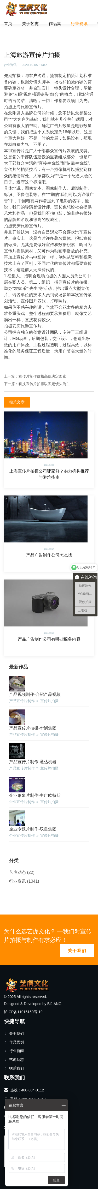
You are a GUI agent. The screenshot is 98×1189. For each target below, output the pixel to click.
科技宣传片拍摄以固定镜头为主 (44, 384)
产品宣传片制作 (22, 701)
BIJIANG (54, 1004)
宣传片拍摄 (49, 701)
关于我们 (77, 950)
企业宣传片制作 (22, 802)
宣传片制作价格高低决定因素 (42, 376)
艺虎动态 (17, 872)
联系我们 (14, 1068)
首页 (8, 23)
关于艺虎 (30, 23)
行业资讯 (79, 23)
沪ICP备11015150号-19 (23, 1012)
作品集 (55, 23)
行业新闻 (14, 1051)
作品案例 (14, 1042)
